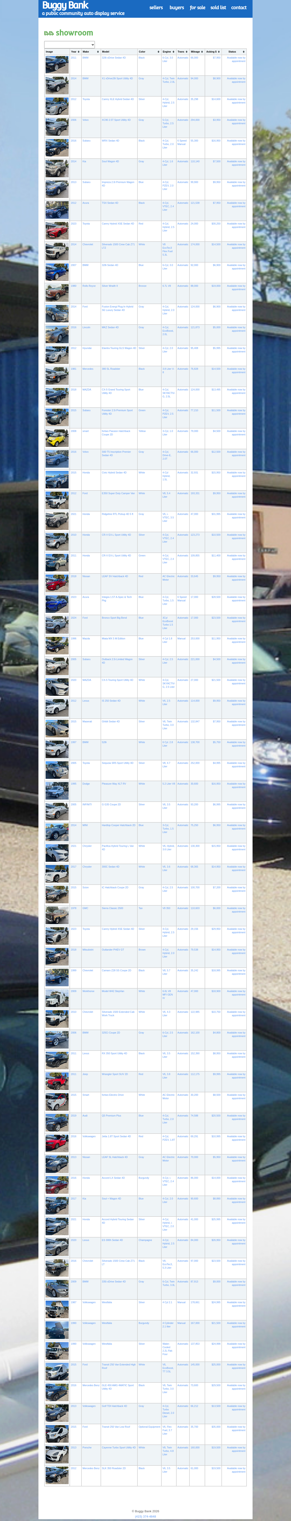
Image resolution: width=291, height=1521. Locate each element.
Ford (85, 306)
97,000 (194, 1260)
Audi (85, 1115)
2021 (73, 514)
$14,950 (216, 866)
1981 (73, 368)
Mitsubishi (88, 949)
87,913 (194, 1281)
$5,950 (217, 1157)
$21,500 (216, 680)
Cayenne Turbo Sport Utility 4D (119, 1447)
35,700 (194, 1426)
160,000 (195, 1447)
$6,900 (217, 265)
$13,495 (216, 389)
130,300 (195, 846)
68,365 (194, 866)
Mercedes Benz (91, 1385)
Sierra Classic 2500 (112, 908)
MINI (85, 825)
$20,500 (216, 1115)
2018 (73, 389)
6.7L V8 (167, 285)
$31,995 (216, 514)
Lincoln (86, 327)
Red (141, 223)
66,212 (194, 1406)
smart (86, 431)
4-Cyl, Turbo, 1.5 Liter (168, 600)
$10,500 (216, 534)
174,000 (195, 244)
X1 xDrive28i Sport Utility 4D (117, 78)
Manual (182, 638)
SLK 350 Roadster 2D (114, 1468)
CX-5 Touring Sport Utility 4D (117, 680)
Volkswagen (89, 1136)
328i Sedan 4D (110, 265)
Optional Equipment (149, 1426)
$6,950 (217, 825)
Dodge (86, 783)
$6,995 (217, 804)
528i (104, 742)
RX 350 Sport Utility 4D (114, 1053)
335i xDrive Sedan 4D (114, 1281)
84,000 (194, 1240)
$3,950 (217, 119)
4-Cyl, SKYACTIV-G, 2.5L (169, 393)
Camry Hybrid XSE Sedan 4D (118, 223)
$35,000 (216, 1426)
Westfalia (107, 1302)
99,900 (194, 182)
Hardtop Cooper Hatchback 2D (119, 825)
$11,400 (216, 555)
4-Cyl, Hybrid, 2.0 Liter (169, 310)
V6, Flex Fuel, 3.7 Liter (167, 1430)
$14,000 (216, 1177)
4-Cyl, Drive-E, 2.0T (167, 455)
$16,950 (216, 140)
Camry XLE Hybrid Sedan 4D (118, 99)
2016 (73, 140)
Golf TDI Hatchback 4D (114, 1406)
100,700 (195, 887)
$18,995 (216, 970)
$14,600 (216, 99)
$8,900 (217, 78)
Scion (86, 887)
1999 (73, 970)
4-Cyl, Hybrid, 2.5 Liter (169, 102)
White (142, 244)
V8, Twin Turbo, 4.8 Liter (168, 1451)
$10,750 (216, 1011)
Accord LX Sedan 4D (113, 1177)
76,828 (194, 368)
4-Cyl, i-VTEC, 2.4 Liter (168, 1181)
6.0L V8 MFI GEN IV (168, 994)
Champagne (145, 1240)
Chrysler (87, 846)
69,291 (194, 1136)
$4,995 (217, 763)
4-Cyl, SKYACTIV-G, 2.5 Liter (169, 683)
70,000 (194, 1157)
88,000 (194, 285)
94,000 (194, 78)
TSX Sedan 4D (110, 202)
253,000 (195, 638)
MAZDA (87, 389)
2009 (73, 991)
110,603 (195, 908)
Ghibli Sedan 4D (111, 721)
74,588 (194, 1115)
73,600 (194, 1385)
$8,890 (217, 1198)
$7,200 (217, 887)
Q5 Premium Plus (111, 1115)
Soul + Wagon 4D (111, 1198)
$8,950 (217, 1053)
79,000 (194, 431)
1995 (73, 783)
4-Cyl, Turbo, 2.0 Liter (168, 144)
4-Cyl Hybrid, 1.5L (166, 476)
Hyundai (87, 348)
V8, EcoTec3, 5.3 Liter (168, 1264)
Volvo (86, 119)
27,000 (194, 680)
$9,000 (217, 1281)
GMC (85, 908)
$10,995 (216, 1136)
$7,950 (217, 57)
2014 (73, 78)
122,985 (195, 1011)
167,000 (195, 1323)
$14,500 (216, 244)
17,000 (194, 597)
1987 (73, 1302)
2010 (73, 534)
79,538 (194, 949)
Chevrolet (88, 244)
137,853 (195, 1343)
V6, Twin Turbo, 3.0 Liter (168, 725)
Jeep (85, 1074)
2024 (73, 617)
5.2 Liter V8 (169, 783)
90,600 (194, 1198)
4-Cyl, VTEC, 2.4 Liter (168, 206)
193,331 (195, 493)
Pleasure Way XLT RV (114, 783)
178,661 (195, 1302)
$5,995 (217, 348)
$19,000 (216, 285)
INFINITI (87, 804)
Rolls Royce (89, 285)
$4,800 (217, 1032)
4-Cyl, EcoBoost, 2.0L (168, 331)
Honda (86, 472)
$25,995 (216, 1219)
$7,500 (217, 161)
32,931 (194, 472)
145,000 (195, 1364)
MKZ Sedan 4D (110, 327)
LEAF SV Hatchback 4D (115, 576)
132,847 (195, 721)
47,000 (194, 514)
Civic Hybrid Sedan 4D (114, 472)
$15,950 (216, 472)
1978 (73, 908)
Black (142, 57)
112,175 (195, 1074)
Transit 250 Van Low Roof (116, 1426)
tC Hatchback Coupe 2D (115, 887)
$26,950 (216, 1240)
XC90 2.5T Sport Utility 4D (116, 119)
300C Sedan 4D (110, 866)
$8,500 (217, 1094)
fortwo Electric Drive (113, 1094)
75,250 (194, 825)
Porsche (87, 1447)
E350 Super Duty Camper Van (118, 493)
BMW (86, 57)
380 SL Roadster (111, 368)
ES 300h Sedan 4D (112, 1240)
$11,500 (216, 410)
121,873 (195, 327)
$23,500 (216, 617)
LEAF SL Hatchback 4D (115, 1157)
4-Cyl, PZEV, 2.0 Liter (168, 185)
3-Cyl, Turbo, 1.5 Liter (168, 828)
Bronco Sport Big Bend (114, 617)
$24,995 (216, 1302)
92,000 (194, 265)
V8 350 (166, 908)
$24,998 (216, 1343)
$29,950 (216, 928)
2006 (73, 119)
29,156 (194, 928)
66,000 (194, 57)
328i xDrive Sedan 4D (114, 57)
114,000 (195, 700)
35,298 (194, 99)
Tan (141, 908)
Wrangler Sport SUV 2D (115, 1074)
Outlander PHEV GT (113, 949)
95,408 (194, 348)
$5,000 (217, 327)
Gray (141, 78)
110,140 (195, 161)
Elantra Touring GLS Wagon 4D (119, 348)
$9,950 (217, 182)
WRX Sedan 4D (110, 140)
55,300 (194, 140)
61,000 (194, 1468)
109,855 (195, 555)
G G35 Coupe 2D (111, 804)
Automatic (183, 57)
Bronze (142, 285)
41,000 (194, 1219)
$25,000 (216, 1364)
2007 (73, 265)
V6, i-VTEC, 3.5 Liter (168, 517)
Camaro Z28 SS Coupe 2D (116, 970)
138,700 (195, 742)
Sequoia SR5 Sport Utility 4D (118, 763)
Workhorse (88, 991)
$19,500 (216, 1447)
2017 (73, 866)
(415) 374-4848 (145, 1516)
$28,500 (216, 597)
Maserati (87, 721)
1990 (73, 1323)
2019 (73, 1115)
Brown (142, 949)
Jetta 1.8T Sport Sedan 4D (116, 1136)
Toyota (86, 99)
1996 (73, 638)
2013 (73, 182)
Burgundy (144, 1177)
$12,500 (216, 451)
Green (142, 410)
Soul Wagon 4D (110, 161)
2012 (73, 99)
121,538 (195, 202)
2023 (73, 223)
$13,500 (216, 1406)
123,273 (195, 534)
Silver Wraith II (110, 285)
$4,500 (217, 431)
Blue (141, 182)
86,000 (194, 1177)
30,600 (194, 783)
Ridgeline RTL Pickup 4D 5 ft (117, 514)
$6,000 (217, 908)
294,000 (195, 119)
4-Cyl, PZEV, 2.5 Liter (168, 414)
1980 (73, 285)
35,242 (194, 970)
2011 (73, 57)
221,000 (195, 659)
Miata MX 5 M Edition (113, 638)
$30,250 (216, 223)
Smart (86, 1094)
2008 (73, 431)
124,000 (195, 306)
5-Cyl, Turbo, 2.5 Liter (168, 123)
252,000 (195, 763)
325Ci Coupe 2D (111, 1032)
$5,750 (217, 742)
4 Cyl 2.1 (167, 1302)
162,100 (195, 1032)
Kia (84, 161)
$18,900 (216, 991)
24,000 (194, 223)
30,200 (194, 1094)
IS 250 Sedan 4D (111, 700)
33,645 (194, 576)
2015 (73, 410)
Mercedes (88, 368)
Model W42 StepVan (113, 991)
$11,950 (216, 638)
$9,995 (217, 1074)
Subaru (86, 140)
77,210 (194, 410)
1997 (73, 742)
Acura (86, 202)
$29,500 (216, 1385)
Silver (142, 99)
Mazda (86, 638)
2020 (73, 680)
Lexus (86, 700)
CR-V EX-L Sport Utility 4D (116, 534)
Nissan (86, 576)
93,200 (194, 804)
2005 (73, 659)
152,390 (195, 1053)
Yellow (142, 431)
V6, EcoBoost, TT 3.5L (168, 1368)
